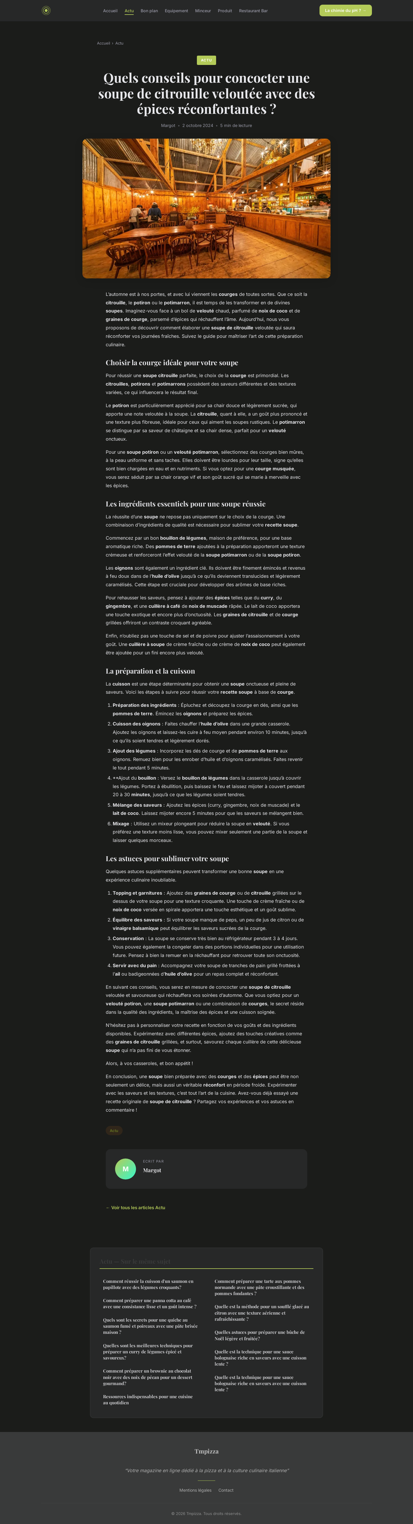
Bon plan (149, 10)
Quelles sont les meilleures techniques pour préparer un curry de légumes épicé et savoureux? (148, 1352)
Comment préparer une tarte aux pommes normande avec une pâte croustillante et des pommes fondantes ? (259, 1287)
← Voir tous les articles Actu (135, 1207)
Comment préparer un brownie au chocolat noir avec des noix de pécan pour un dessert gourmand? (147, 1377)
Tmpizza (207, 1451)
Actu (129, 10)
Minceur (203, 10)
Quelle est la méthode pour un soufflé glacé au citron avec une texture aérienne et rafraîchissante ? (262, 1313)
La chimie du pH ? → (345, 10)
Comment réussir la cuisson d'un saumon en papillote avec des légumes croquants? (148, 1284)
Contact (226, 1490)
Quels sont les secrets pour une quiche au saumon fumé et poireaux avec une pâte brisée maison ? (150, 1326)
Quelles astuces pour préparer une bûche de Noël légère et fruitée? (260, 1335)
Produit (225, 10)
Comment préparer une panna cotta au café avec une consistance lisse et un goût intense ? (149, 1303)
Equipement (176, 10)
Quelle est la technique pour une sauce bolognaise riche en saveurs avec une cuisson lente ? (260, 1358)
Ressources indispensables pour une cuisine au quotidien (148, 1399)
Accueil (110, 10)
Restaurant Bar (253, 10)
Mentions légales (195, 1490)
